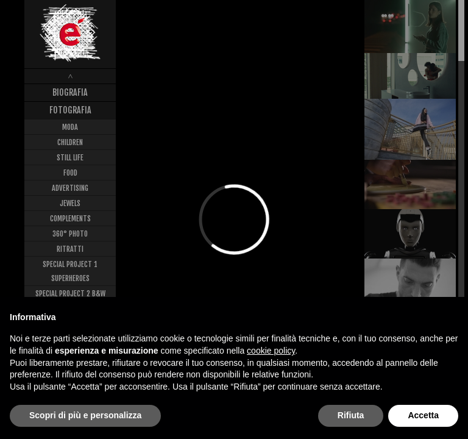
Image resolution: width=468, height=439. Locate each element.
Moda (70, 127)
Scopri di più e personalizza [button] (85, 415)
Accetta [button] (423, 415)
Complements (70, 218)
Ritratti (70, 249)
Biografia (70, 92)
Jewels (70, 203)
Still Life (70, 157)
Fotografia (70, 110)
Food (70, 172)
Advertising (70, 188)
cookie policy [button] (271, 350)
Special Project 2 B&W (70, 293)
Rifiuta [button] (351, 415)
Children (70, 142)
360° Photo (70, 233)
